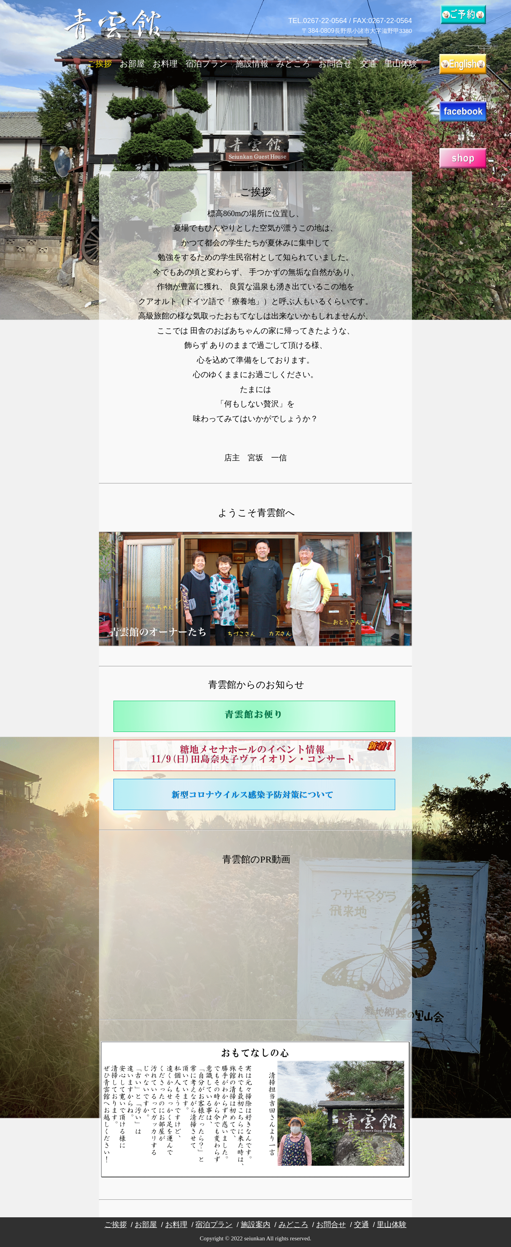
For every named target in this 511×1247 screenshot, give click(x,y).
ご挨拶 (99, 63)
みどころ (293, 63)
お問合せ (335, 63)
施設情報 (252, 63)
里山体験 (400, 63)
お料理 (165, 63)
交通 (368, 63)
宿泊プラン (206, 63)
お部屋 (132, 63)
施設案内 (255, 1224)
